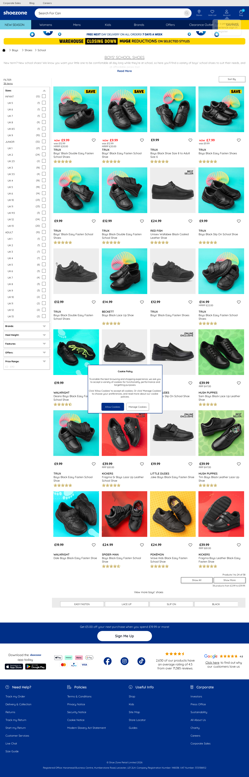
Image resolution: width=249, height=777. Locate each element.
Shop (132, 696)
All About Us (198, 720)
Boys (13, 50)
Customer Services (17, 735)
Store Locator (137, 720)
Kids (131, 704)
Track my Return (15, 720)
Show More (230, 580)
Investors (196, 696)
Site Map (134, 712)
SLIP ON (171, 604)
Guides (133, 728)
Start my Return (15, 728)
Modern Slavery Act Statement (86, 728)
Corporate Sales (201, 743)
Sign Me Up (124, 636)
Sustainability (199, 712)
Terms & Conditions (79, 696)
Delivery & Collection (18, 704)
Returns (10, 712)
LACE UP (127, 604)
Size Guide (12, 751)
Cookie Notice (76, 720)
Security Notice (76, 712)
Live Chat (11, 743)
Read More (124, 71)
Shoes (27, 50)
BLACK (216, 604)
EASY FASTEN (82, 604)
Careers (195, 735)
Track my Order (15, 696)
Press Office (198, 704)
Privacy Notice (76, 704)
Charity (195, 728)
